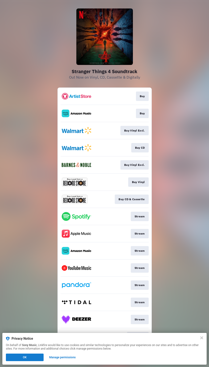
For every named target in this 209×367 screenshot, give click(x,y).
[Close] (201, 338)
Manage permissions (62, 357)
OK (25, 357)
